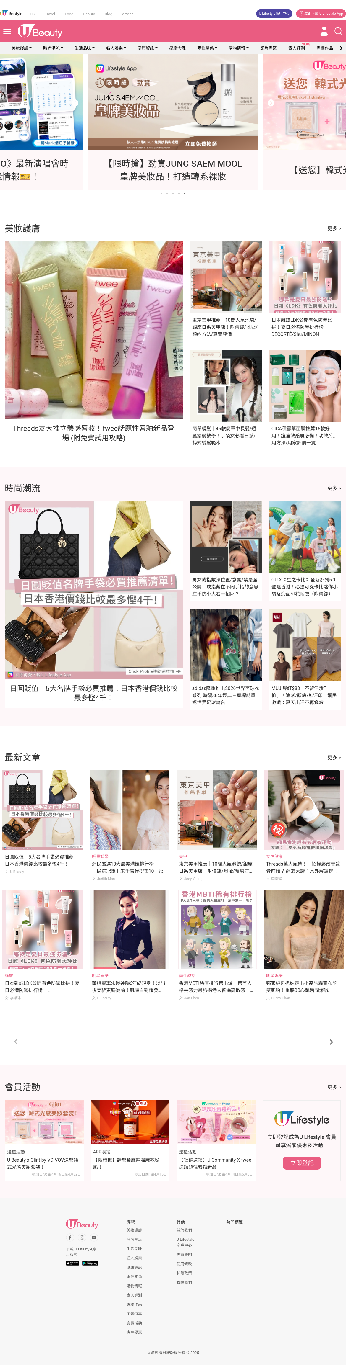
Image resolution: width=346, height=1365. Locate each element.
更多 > (334, 228)
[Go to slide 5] (184, 193)
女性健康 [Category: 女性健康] (274, 856)
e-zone (127, 14)
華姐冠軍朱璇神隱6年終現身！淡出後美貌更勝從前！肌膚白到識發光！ (129, 990)
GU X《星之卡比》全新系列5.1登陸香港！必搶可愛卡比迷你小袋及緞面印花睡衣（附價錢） (304, 587)
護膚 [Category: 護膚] (9, 975)
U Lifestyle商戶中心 (274, 14)
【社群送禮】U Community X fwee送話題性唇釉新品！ (215, 1163)
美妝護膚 (20, 48)
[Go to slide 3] (173, 193)
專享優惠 (134, 1332)
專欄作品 (134, 1304)
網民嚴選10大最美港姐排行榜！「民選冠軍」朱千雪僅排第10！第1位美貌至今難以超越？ (129, 871)
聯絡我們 (184, 1282)
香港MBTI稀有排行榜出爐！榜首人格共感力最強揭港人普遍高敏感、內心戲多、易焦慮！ (215, 990)
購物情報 (237, 48)
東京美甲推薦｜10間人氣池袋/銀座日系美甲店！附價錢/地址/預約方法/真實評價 (225, 327)
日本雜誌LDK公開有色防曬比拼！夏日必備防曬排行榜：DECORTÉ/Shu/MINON (301, 327)
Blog (108, 14)
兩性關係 (205, 48)
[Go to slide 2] (167, 193)
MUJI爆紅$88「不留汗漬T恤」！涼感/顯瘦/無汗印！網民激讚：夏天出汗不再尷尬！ (304, 695)
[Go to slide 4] (179, 193)
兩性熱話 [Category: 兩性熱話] (187, 975)
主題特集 (134, 1314)
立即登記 (302, 1163)
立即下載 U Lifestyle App (321, 13)
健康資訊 (146, 48)
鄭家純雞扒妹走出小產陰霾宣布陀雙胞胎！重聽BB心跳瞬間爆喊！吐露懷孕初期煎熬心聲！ (302, 990)
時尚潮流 (51, 48)
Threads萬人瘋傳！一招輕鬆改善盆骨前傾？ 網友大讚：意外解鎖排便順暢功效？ (303, 871)
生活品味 (83, 48)
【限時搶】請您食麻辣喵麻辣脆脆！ (126, 1163)
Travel (50, 14)
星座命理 (177, 48)
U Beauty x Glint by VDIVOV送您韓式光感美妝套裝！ (42, 1163)
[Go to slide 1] (161, 193)
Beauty (89, 14)
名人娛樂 (114, 48)
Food (69, 14)
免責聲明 (184, 1254)
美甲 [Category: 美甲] (183, 856)
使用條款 (184, 1264)
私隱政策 (184, 1273)
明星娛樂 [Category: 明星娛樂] (100, 856)
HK (32, 14)
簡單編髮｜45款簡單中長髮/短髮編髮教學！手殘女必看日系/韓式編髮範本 (224, 436)
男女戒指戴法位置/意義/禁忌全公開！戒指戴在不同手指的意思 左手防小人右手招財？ (225, 587)
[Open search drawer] (339, 31)
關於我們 (184, 1230)
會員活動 (134, 1323)
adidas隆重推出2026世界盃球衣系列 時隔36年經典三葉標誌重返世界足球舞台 (226, 695)
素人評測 (134, 1295)
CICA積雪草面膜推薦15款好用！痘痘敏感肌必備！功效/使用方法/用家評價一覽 (303, 436)
